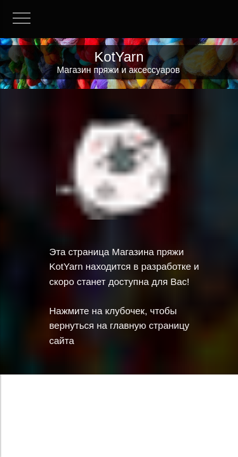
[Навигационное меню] (21, 19)
